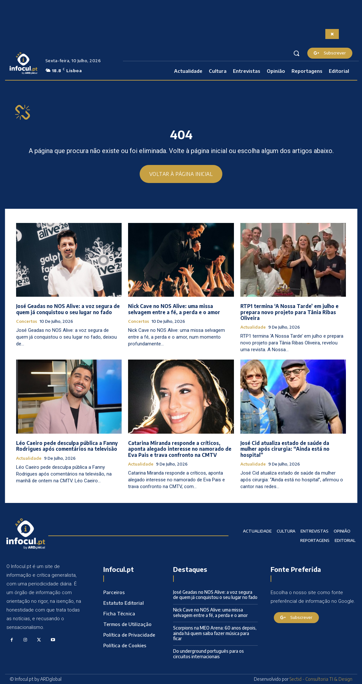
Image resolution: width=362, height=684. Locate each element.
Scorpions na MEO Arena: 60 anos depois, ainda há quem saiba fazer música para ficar (214, 633)
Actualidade (253, 327)
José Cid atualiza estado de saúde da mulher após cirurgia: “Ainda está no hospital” (284, 449)
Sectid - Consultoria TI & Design (321, 679)
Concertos (26, 321)
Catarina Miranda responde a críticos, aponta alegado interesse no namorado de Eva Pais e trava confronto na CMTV (179, 449)
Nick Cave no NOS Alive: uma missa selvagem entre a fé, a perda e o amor (174, 309)
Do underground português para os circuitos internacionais (208, 653)
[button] (296, 53)
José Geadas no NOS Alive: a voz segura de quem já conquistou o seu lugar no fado (67, 309)
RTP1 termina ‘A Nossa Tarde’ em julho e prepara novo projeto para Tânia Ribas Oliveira (288, 312)
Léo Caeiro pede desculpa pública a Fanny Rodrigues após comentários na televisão (66, 446)
